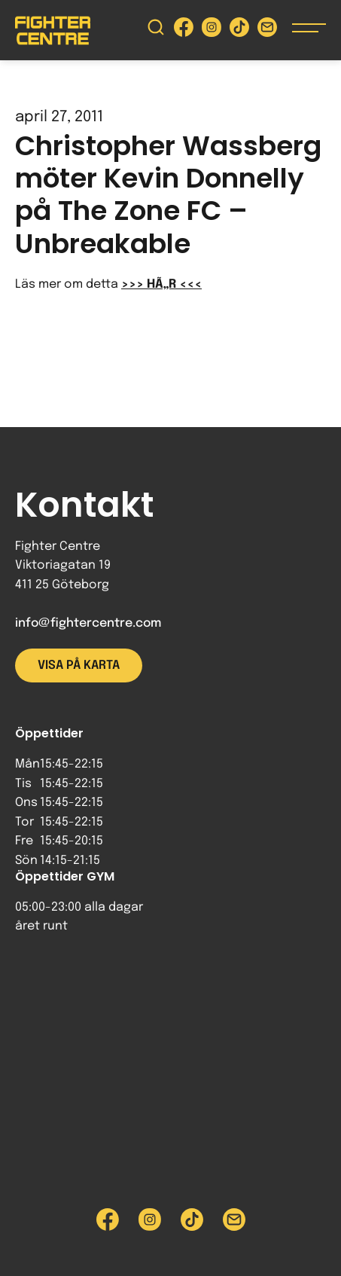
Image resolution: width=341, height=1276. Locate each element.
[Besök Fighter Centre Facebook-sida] (183, 30)
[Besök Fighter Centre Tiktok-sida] (239, 30)
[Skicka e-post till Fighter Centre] (267, 30)
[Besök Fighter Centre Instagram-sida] (211, 30)
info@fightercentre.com (88, 623)
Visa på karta (79, 665)
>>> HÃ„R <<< (161, 284)
